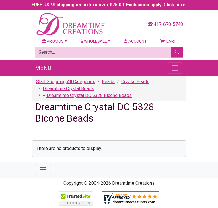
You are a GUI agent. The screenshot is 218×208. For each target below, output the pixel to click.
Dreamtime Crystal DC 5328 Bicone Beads (87, 95)
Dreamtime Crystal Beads (68, 88)
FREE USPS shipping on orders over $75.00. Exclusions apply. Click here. (109, 4)
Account (135, 41)
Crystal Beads (135, 81)
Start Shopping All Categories (65, 81)
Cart (168, 41)
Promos (53, 41)
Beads (108, 81)
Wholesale (94, 41)
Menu (43, 68)
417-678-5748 (165, 24)
